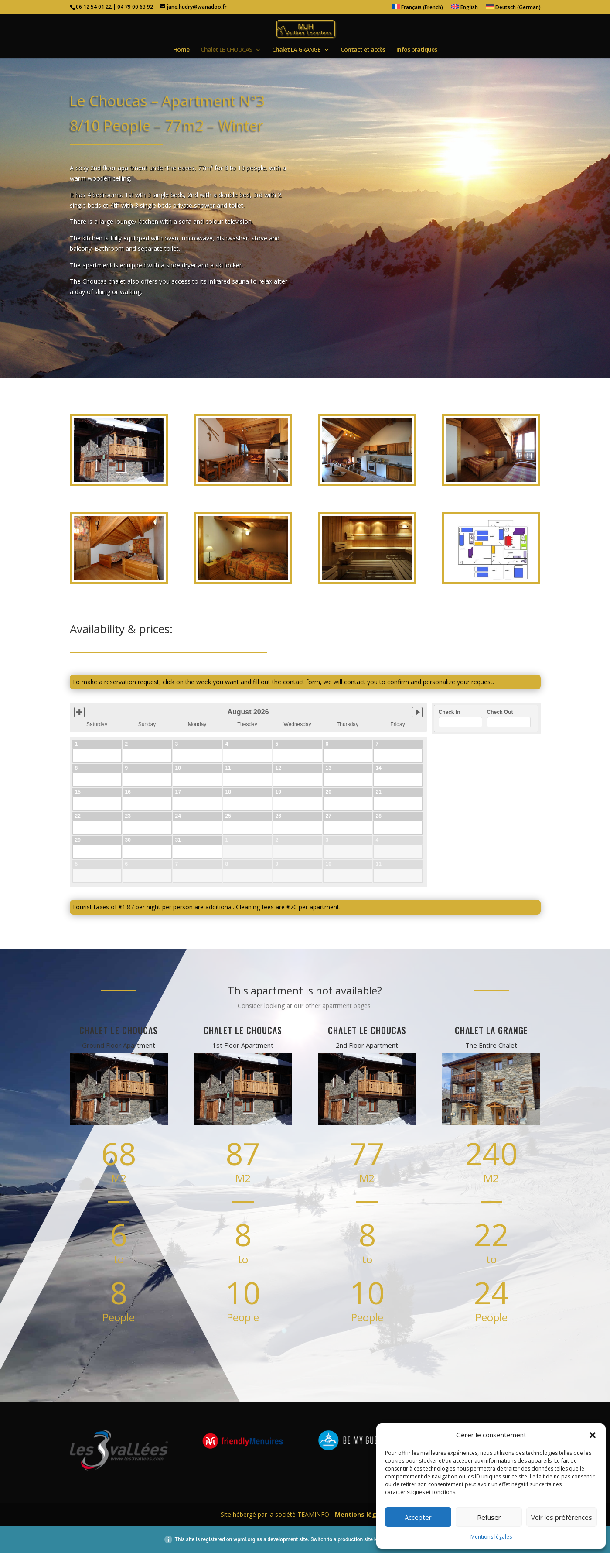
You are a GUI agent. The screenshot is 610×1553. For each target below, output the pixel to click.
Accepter (418, 1517)
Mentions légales (491, 1536)
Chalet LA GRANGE (296, 50)
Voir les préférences (561, 1517)
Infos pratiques (416, 50)
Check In (449, 712)
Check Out (500, 712)
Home (181, 50)
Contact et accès (363, 50)
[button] (592, 1435)
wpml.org (244, 1539)
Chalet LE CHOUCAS (226, 50)
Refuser (489, 1517)
